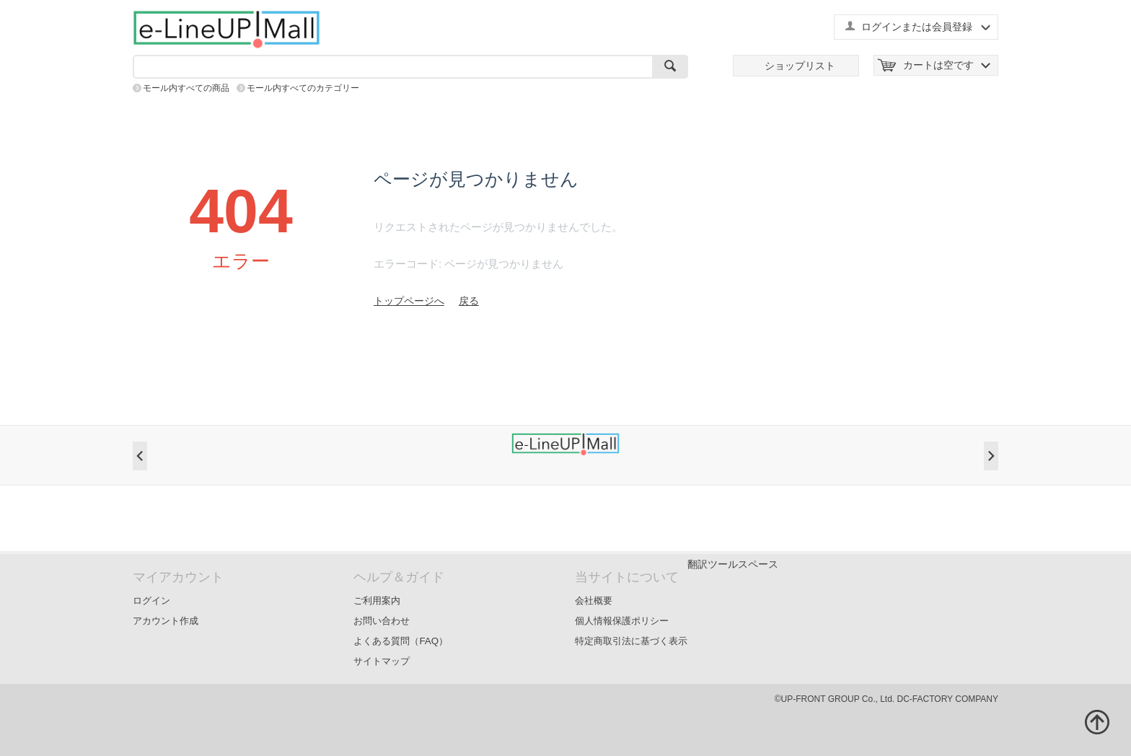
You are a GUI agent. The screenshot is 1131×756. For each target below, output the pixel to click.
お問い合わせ (381, 620)
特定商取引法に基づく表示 (631, 641)
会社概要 (593, 600)
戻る (469, 301)
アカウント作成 (165, 620)
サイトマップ (381, 661)
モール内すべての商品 (186, 88)
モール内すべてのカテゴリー (303, 88)
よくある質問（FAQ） (400, 641)
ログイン (151, 600)
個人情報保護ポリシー (622, 620)
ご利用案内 (376, 600)
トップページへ (409, 301)
